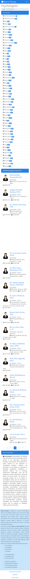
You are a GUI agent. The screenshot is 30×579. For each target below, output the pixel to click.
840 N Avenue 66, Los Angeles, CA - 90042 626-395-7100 (15, 395)
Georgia (7, 51)
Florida (6, 48)
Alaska (6, 21)
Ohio (6, 120)
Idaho (6, 61)
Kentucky (7, 72)
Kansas (6, 69)
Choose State (6, 12)
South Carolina (8, 136)
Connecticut (8, 40)
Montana (7, 96)
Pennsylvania (8, 128)
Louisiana (7, 75)
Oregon (7, 126)
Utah (6, 147)
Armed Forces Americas (10, 16)
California (7, 34)
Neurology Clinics (9, 556)
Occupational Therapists (11, 567)
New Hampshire (8, 107)
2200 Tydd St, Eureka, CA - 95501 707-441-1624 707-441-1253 (15, 287)
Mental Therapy (8, 2)
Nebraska (7, 104)
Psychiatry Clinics (9, 558)
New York (7, 118)
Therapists (8, 551)
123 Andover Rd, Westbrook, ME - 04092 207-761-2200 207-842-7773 (15, 438)
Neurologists (8, 547)
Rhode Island (8, 134)
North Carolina (8, 99)
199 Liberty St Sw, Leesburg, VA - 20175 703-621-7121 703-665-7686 (15, 195)
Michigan (7, 85)
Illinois (6, 64)
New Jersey (8, 110)
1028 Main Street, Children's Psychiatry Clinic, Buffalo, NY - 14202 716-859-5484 (15, 364)
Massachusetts (9, 77)
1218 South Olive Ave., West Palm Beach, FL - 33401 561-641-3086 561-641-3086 (15, 258)
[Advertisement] (15, 236)
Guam (6, 53)
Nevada (6, 115)
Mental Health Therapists (11, 563)
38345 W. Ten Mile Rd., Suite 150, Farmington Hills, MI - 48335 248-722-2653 (15, 333)
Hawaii (6, 56)
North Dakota (8, 102)
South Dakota (8, 139)
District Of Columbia (10, 43)
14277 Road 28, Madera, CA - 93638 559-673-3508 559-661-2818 (15, 317)
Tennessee (7, 142)
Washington (8, 158)
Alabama (6, 24)
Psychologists (8, 545)
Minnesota (7, 88)
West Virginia (8, 163)
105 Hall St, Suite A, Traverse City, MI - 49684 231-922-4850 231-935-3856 (15, 380)
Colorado (7, 37)
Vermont (7, 155)
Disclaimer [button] (15, 574)
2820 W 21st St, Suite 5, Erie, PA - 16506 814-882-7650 (15, 180)
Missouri (7, 91)
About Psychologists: (8, 452)
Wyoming (7, 166)
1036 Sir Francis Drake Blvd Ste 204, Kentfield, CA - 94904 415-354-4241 (15, 273)
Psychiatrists (8, 549)
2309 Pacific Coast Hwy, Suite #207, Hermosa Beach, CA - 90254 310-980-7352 (15, 410)
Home (3, 9)
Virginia (6, 150)
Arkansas (7, 29)
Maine (6, 83)
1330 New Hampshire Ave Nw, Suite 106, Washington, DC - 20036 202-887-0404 (15, 424)
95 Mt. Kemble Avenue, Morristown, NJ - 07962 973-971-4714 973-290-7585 (15, 209)
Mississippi (7, 93)
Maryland (7, 80)
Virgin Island (7, 152)
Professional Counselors (11, 565)
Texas (6, 144)
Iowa (6, 59)
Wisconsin (7, 161)
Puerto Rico (8, 131)
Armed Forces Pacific (9, 26)
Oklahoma (7, 123)
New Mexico (8, 112)
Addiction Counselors (10, 561)
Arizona (7, 32)
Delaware (7, 45)
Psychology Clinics (9, 554)
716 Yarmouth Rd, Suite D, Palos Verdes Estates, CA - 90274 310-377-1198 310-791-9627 (15, 349)
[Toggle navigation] (26, 1)
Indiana (6, 67)
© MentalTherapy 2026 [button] (15, 571)
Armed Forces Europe (10, 18)
